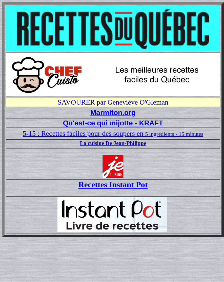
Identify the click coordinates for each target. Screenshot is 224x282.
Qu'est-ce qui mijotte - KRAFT (113, 123)
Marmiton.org (113, 113)
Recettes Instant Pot (113, 184)
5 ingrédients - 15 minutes (174, 134)
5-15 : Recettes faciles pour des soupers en (84, 133)
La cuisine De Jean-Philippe (113, 143)
